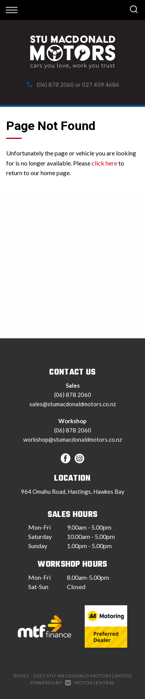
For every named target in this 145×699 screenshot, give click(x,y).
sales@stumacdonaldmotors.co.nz (72, 403)
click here (104, 163)
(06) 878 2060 (55, 84)
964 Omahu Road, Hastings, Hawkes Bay (73, 491)
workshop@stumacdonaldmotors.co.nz (72, 439)
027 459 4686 (100, 84)
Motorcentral (90, 682)
